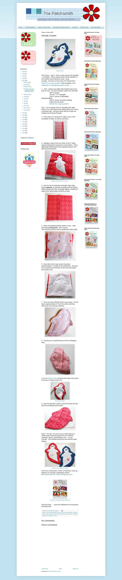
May (25, 101)
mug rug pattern (69, 512)
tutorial (55, 515)
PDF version (57, 474)
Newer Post (45, 568)
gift (50, 512)
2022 (23, 80)
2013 (23, 130)
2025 (23, 74)
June (25, 99)
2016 (23, 124)
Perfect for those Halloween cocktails (60, 468)
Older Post (75, 568)
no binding (51, 514)
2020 (23, 115)
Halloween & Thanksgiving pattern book (54, 85)
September (27, 94)
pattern (70, 514)
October (26, 84)
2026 (23, 71)
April (25, 103)
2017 (23, 121)
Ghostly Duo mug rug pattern (51, 83)
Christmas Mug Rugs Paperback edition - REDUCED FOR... (29, 90)
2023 (23, 78)
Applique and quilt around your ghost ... (60, 181)
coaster (47, 512)
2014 (23, 128)
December (26, 82)
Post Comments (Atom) (54, 571)
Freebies (74, 27)
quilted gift (75, 514)
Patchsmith (56, 514)
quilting (43, 515)
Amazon (46, 474)
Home (20, 27)
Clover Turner (52, 378)
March (25, 105)
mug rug (63, 512)
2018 (23, 119)
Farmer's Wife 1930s (44, 27)
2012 (23, 133)
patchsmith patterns (63, 514)
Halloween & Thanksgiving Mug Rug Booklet (60, 500)
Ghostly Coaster (60, 70)
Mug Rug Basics (30, 27)
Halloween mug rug (56, 512)
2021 (23, 113)
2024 (23, 76)
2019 (23, 117)
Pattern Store (84, 27)
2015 (23, 126)
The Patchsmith (95, 27)
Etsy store (68, 474)
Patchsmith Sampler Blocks (61, 27)
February (26, 107)
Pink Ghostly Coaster (60, 400)
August (26, 96)
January (26, 110)
